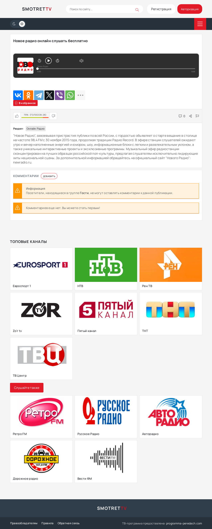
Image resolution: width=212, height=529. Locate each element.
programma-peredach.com (184, 523)
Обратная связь (68, 523)
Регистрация (158, 9)
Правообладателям (23, 523)
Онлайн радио (36, 128)
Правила (47, 523)
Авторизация (188, 9)
